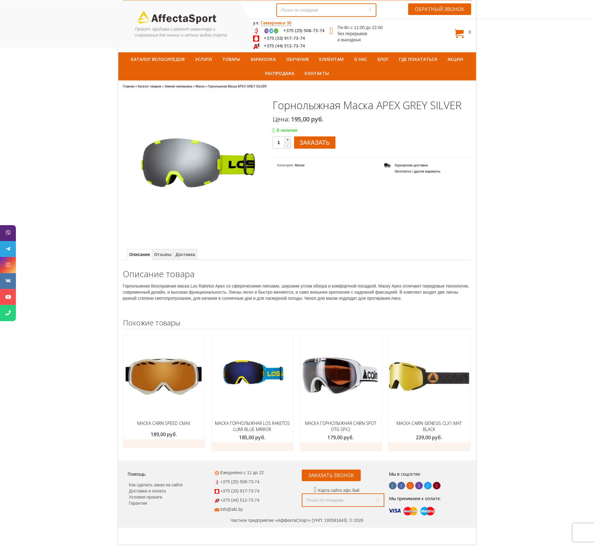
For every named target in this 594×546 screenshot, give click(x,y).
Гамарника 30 (276, 23)
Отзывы (163, 254)
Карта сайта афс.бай (338, 490)
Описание (139, 254)
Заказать (164, 443)
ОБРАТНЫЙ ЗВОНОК (439, 9)
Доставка (185, 254)
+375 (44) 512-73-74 (284, 46)
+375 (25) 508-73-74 (303, 30)
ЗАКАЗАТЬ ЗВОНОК (331, 475)
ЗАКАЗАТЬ (315, 142)
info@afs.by (231, 509)
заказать (252, 446)
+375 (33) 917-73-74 (284, 38)
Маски (299, 165)
